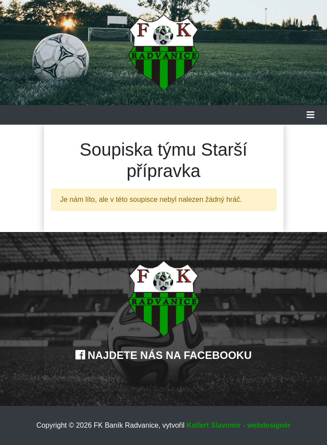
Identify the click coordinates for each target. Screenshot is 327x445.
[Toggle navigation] (310, 115)
